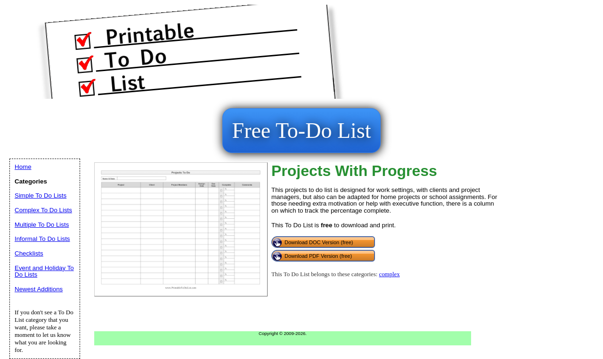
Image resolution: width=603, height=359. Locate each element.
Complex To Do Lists (43, 210)
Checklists (29, 253)
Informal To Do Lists (42, 238)
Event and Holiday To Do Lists (44, 271)
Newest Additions (39, 289)
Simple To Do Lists (40, 195)
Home (23, 166)
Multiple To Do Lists (42, 224)
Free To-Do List (301, 131)
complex (389, 274)
